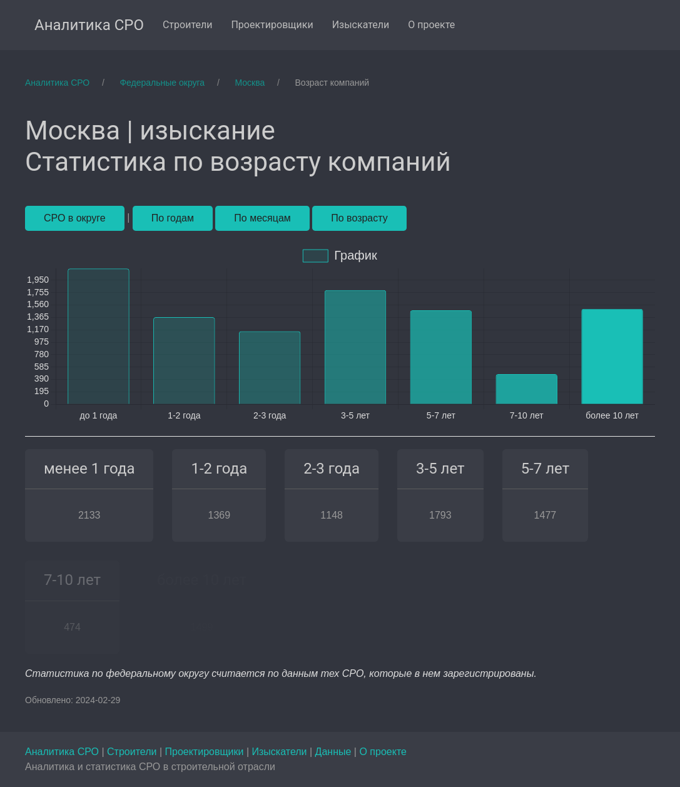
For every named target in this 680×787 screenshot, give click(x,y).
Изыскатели (281, 751)
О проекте (382, 751)
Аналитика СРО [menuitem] (89, 25)
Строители (133, 751)
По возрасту (359, 218)
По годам (172, 218)
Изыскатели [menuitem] (361, 25)
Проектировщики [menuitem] (272, 25)
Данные (334, 751)
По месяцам (262, 218)
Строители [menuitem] (188, 25)
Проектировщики (205, 751)
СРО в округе (75, 218)
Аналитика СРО (63, 751)
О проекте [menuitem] (431, 25)
